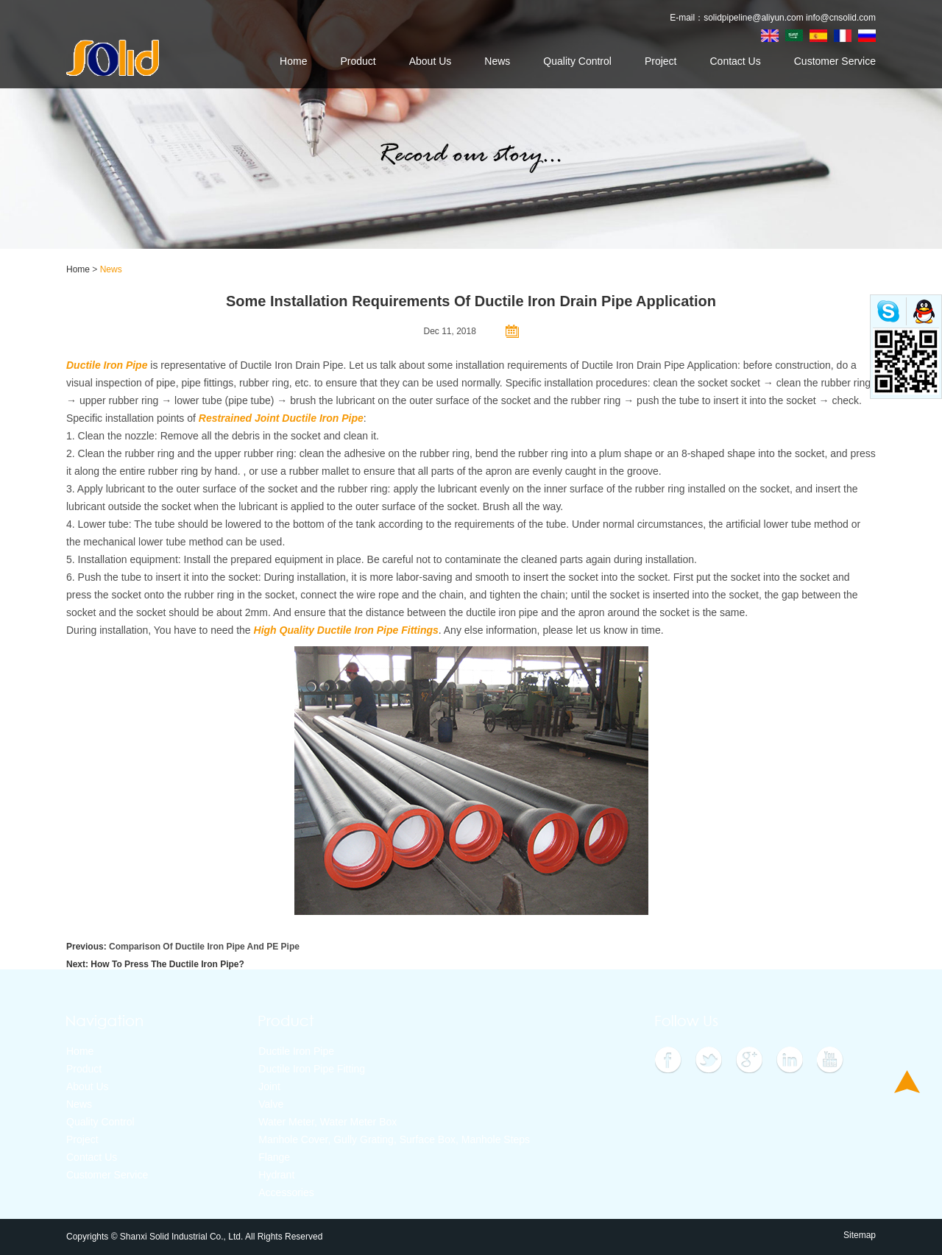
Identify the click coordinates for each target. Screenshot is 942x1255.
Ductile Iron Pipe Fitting (311, 1069)
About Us (430, 61)
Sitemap (859, 1235)
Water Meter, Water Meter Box (327, 1122)
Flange (274, 1157)
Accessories (286, 1192)
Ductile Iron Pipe (296, 1051)
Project (661, 61)
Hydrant (276, 1175)
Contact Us (734, 61)
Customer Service (835, 61)
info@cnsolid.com (841, 18)
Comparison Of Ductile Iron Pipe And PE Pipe (204, 946)
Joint (269, 1086)
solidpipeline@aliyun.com (754, 18)
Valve (270, 1104)
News (497, 61)
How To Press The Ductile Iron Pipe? (167, 964)
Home (293, 61)
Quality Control (577, 61)
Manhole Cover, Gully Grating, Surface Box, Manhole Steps (394, 1139)
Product (357, 61)
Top (907, 1081)
